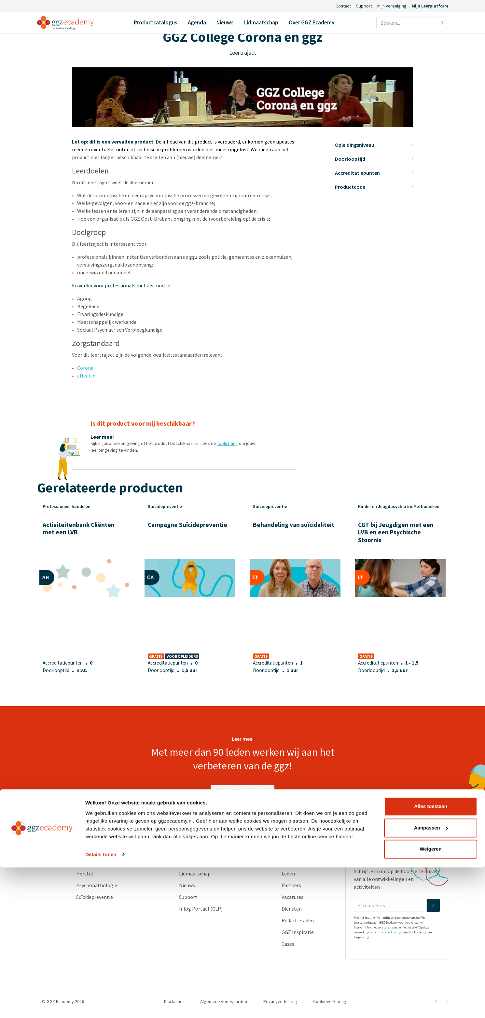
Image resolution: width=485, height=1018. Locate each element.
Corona (85, 368)
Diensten (292, 908)
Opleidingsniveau (374, 145)
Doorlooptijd (374, 159)
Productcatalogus (155, 22)
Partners (291, 885)
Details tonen (100, 1005)
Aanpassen (431, 978)
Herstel (84, 873)
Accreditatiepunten (374, 173)
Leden (288, 873)
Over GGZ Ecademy (311, 22)
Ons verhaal (295, 862)
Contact (343, 6)
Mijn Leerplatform (430, 6)
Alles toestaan (430, 957)
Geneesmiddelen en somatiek (109, 862)
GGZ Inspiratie (298, 932)
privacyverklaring (389, 932)
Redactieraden (298, 920)
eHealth (86, 375)
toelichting (227, 443)
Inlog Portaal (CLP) (201, 908)
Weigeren (430, 1000)
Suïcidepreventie (94, 897)
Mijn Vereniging (392, 6)
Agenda (197, 22)
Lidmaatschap (261, 22)
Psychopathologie (96, 885)
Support (364, 6)
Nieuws (225, 22)
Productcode (374, 187)
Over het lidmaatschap (242, 790)
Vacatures (292, 897)
